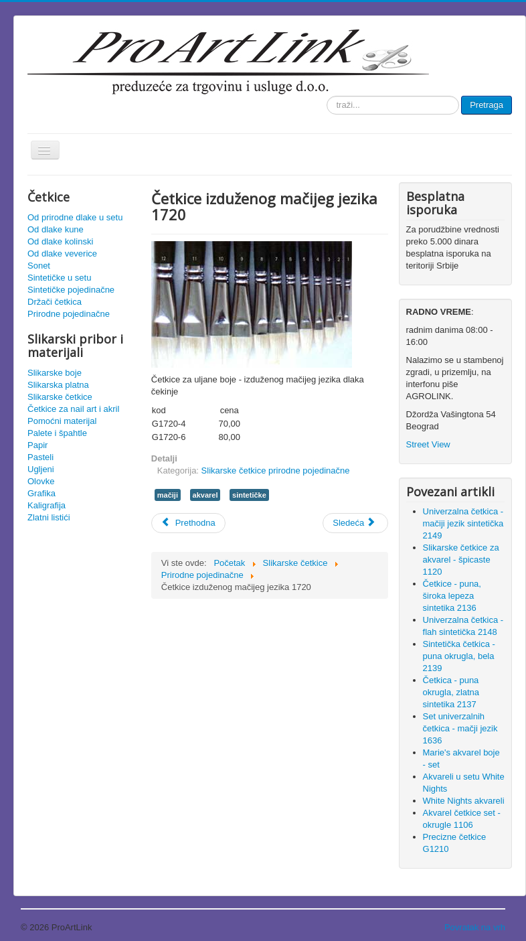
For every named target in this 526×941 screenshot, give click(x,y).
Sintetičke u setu (59, 278)
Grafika (41, 493)
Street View (428, 444)
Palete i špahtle (57, 433)
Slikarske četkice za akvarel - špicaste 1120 (461, 559)
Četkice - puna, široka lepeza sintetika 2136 (452, 596)
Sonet (38, 266)
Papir (37, 445)
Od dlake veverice (62, 253)
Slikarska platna (58, 385)
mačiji (167, 495)
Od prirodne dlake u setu (74, 217)
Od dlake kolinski (60, 241)
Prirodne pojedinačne (68, 314)
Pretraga (486, 105)
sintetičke (249, 495)
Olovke (40, 481)
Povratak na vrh (474, 927)
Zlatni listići (48, 517)
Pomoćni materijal (61, 421)
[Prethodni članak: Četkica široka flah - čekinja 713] (188, 523)
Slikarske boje (54, 373)
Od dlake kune (55, 229)
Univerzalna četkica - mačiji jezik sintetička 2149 (463, 523)
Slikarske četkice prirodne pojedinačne (275, 470)
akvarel (205, 495)
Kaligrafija (46, 505)
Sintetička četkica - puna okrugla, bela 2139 (459, 656)
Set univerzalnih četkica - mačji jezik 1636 (460, 728)
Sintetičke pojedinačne (70, 290)
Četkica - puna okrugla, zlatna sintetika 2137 (451, 692)
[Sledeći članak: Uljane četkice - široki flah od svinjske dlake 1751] (355, 523)
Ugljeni (40, 469)
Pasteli (40, 457)
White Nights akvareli (464, 801)
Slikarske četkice (59, 397)
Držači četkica (54, 302)
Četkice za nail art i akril (73, 409)
